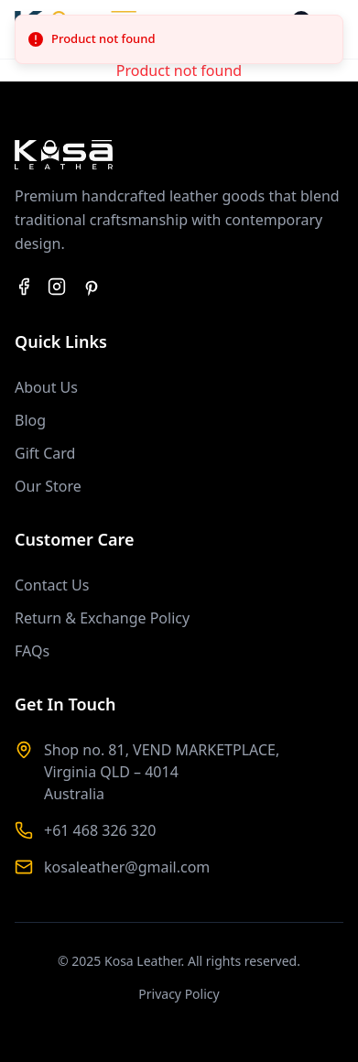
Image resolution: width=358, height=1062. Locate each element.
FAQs (32, 651)
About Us (46, 387)
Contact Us (52, 585)
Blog (30, 420)
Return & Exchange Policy (102, 618)
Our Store (48, 486)
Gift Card (45, 453)
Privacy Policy (178, 993)
